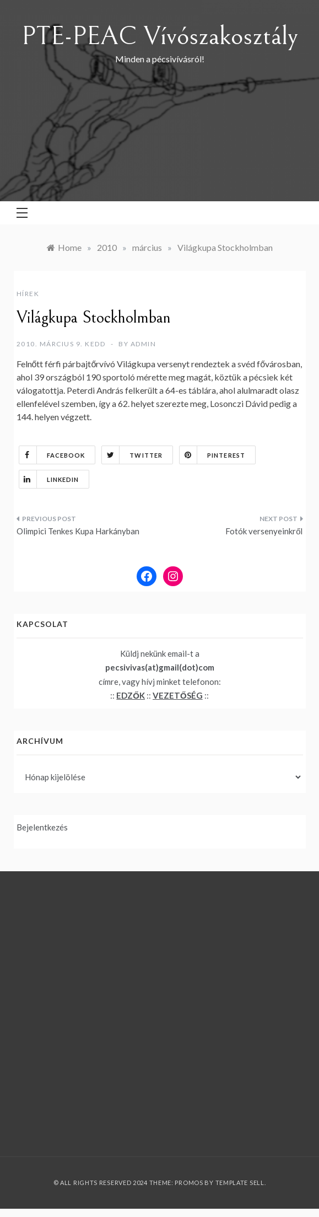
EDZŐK (130, 695)
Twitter (132, 455)
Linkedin (49, 479)
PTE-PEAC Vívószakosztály (159, 36)
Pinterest (212, 455)
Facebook (52, 455)
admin (143, 344)
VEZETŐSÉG (178, 695)
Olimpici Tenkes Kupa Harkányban (78, 531)
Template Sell (239, 1182)
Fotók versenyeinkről (263, 531)
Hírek (28, 293)
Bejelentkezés (42, 827)
